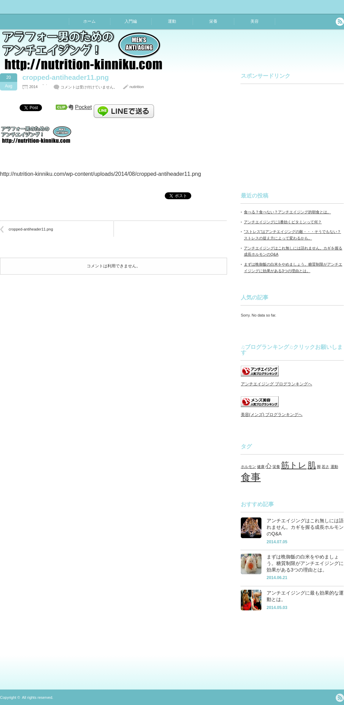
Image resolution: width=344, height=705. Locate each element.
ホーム (89, 21)
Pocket (83, 107)
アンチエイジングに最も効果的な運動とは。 (305, 596)
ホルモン (248, 466)
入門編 (131, 21)
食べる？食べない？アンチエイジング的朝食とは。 (287, 212)
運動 (172, 21)
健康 (261, 466)
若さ (325, 466)
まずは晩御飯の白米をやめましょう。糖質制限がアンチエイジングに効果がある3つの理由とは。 (305, 563)
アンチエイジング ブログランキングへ (276, 384)
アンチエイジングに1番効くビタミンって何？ (283, 222)
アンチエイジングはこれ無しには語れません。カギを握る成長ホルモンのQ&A (305, 527)
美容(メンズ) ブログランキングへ (271, 414)
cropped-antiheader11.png (31, 229)
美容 (254, 21)
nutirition (136, 87)
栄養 (213, 21)
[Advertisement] (292, 132)
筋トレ (294, 465)
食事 (251, 477)
